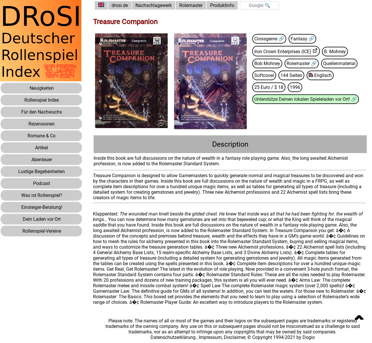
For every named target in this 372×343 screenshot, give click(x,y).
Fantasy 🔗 (302, 39)
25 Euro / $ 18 (268, 87)
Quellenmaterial (339, 63)
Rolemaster (191, 5)
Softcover (264, 75)
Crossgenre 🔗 (269, 39)
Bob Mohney (267, 63)
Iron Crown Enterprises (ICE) (282, 51)
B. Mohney (335, 51)
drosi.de (120, 5)
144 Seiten (291, 75)
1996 (295, 87)
